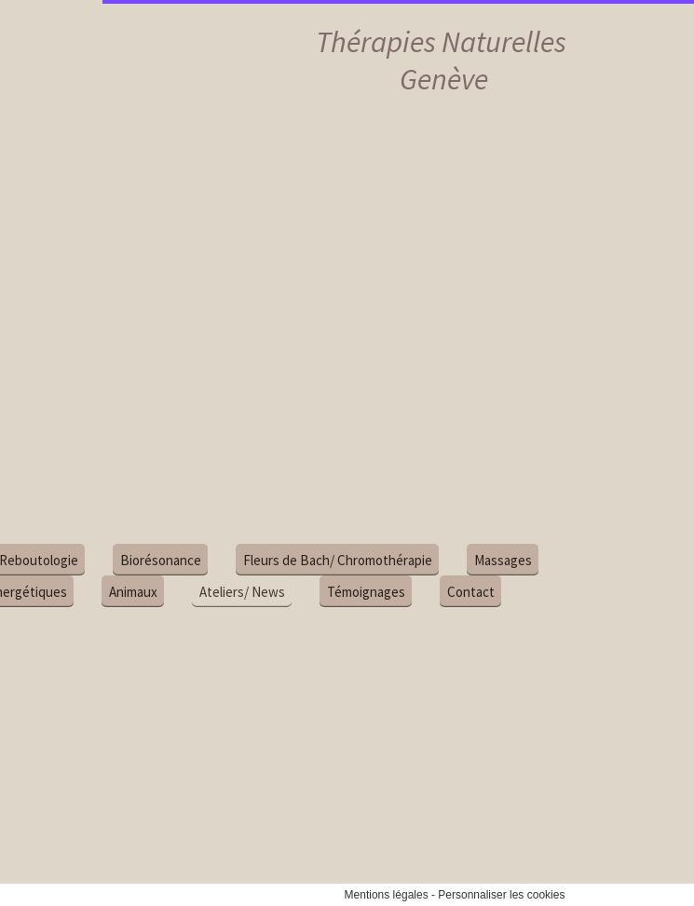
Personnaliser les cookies (501, 894)
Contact (447, 592)
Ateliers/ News (219, 592)
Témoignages (343, 592)
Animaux (110, 592)
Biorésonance (137, 560)
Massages (480, 560)
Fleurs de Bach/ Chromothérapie (314, 560)
